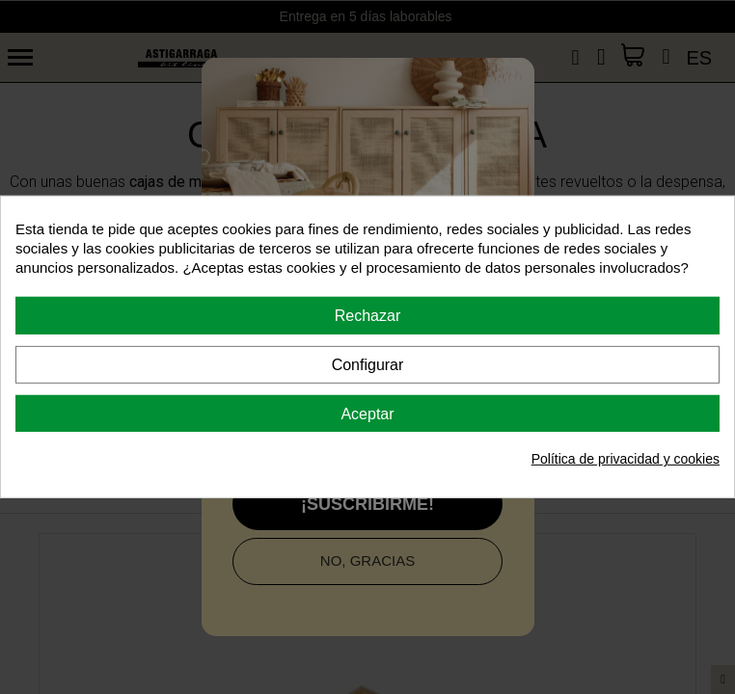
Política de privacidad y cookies (625, 459)
